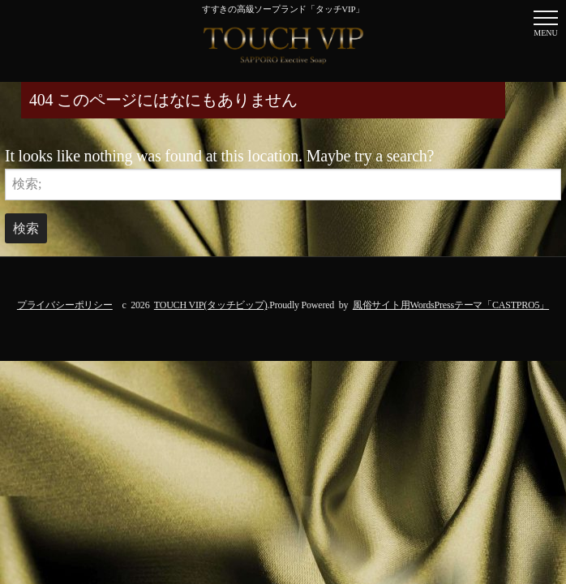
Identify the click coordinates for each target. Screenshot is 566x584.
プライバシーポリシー (65, 305)
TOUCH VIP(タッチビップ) (211, 305)
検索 (26, 228)
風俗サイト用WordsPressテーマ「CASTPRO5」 (451, 305)
